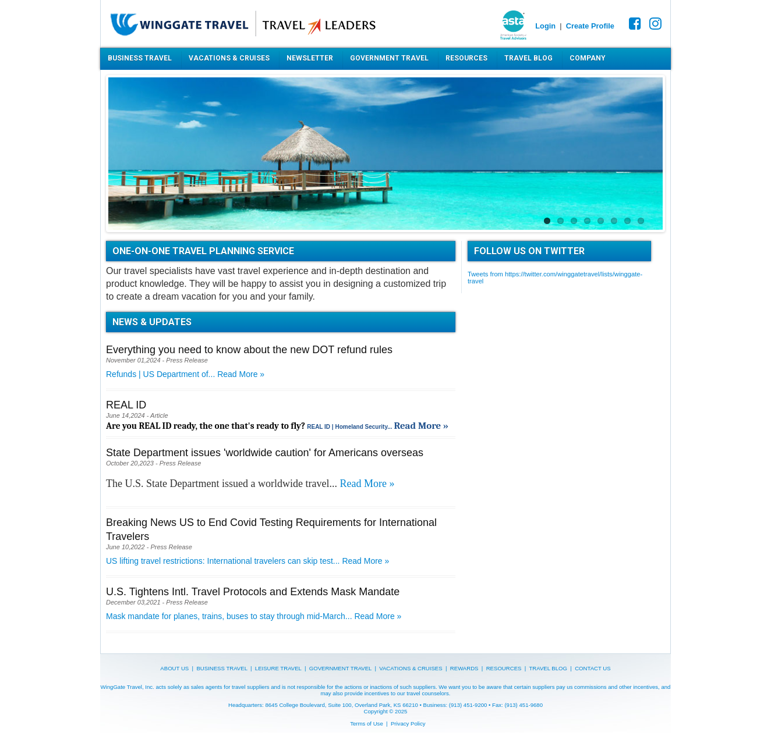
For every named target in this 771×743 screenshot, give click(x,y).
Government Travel (389, 58)
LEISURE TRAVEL (278, 668)
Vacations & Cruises (229, 58)
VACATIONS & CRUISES (410, 668)
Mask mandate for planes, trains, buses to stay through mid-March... (230, 616)
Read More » (240, 374)
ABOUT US (174, 668)
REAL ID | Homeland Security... (350, 427)
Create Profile (590, 26)
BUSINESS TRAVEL (221, 668)
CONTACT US (592, 668)
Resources (466, 58)
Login (545, 26)
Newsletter (310, 58)
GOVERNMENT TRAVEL (340, 668)
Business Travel (140, 58)
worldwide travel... (298, 483)
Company (588, 58)
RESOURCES (504, 668)
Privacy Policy (408, 723)
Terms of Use (366, 723)
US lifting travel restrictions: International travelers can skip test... (224, 561)
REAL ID (126, 405)
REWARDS (464, 668)
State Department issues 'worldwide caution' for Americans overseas (264, 452)
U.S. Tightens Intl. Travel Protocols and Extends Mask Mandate (252, 592)
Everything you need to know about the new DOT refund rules (249, 349)
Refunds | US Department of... (161, 374)
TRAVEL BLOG (548, 668)
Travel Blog (528, 58)
